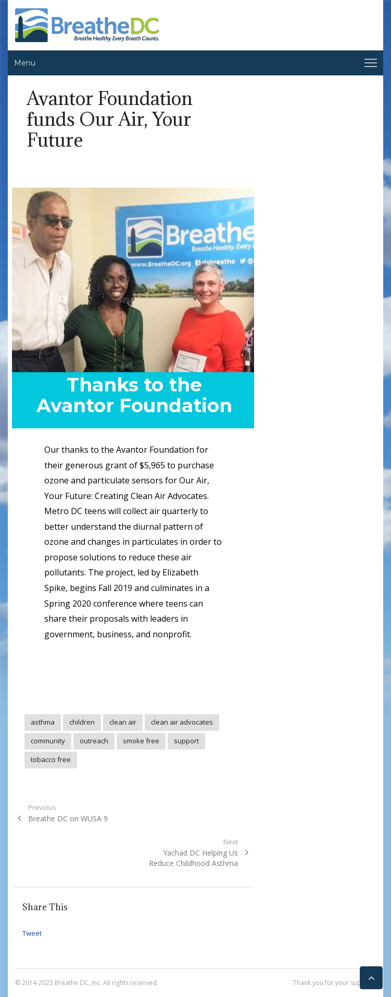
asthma (43, 722)
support (186, 740)
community (48, 740)
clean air (122, 722)
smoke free (141, 740)
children (82, 722)
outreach (94, 740)
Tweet (32, 933)
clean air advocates (182, 722)
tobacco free (51, 759)
